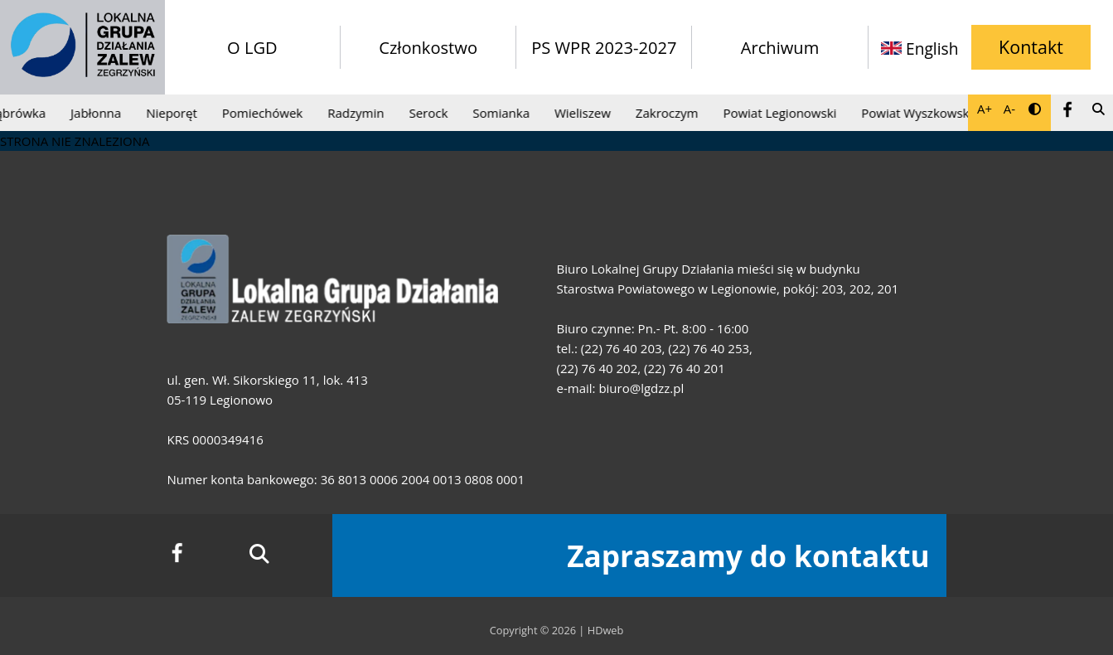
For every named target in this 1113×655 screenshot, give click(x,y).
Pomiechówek (264, 112)
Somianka (503, 112)
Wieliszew (585, 112)
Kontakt (1031, 47)
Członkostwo (428, 47)
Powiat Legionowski (782, 112)
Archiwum (780, 47)
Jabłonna (98, 112)
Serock (430, 112)
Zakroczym (669, 112)
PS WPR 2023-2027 (603, 47)
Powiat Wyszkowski (919, 112)
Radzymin (358, 112)
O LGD (252, 47)
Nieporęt (174, 112)
